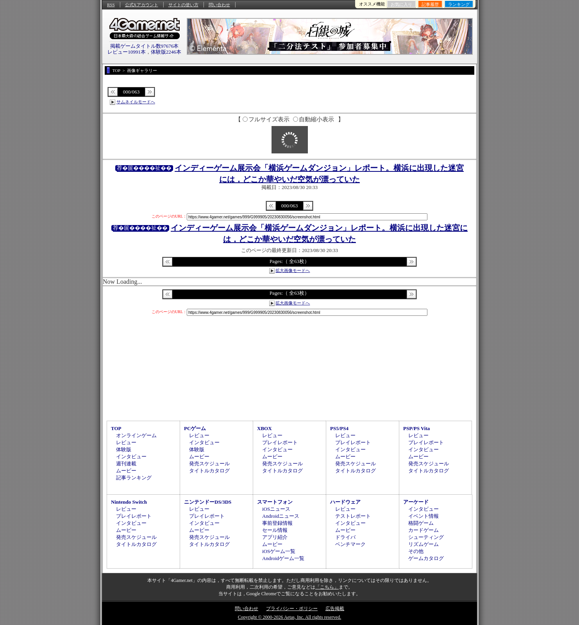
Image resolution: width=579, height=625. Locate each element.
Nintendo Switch (129, 502)
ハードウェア (345, 502)
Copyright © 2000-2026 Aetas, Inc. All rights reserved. (289, 617)
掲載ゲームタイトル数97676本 (144, 46)
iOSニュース (276, 509)
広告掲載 (334, 608)
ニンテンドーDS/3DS (207, 502)
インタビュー (131, 456)
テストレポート (353, 516)
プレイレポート (280, 442)
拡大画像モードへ (292, 270)
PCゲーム (195, 428)
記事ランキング (134, 478)
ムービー (126, 471)
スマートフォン (275, 502)
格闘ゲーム (421, 523)
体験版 (123, 449)
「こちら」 (327, 587)
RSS (111, 4)
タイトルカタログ (209, 471)
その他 (416, 551)
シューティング (426, 537)
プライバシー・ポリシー (292, 608)
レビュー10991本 (126, 52)
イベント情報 (423, 516)
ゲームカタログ (426, 558)
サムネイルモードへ (135, 101)
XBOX (264, 428)
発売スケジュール (209, 463)
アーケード (416, 502)
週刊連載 (126, 463)
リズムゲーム (423, 544)
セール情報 (275, 530)
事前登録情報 (277, 523)
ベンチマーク (350, 544)
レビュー (126, 442)
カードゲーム (423, 530)
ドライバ (345, 537)
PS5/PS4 (339, 428)
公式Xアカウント (141, 4)
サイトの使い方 (183, 4)
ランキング (459, 4)
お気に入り (401, 4)
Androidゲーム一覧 (283, 558)
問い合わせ (219, 4)
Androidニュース (280, 516)
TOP (116, 428)
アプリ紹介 (275, 537)
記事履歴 (430, 4)
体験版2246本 (166, 52)
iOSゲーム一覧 (278, 551)
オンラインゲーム (136, 435)
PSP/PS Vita (416, 428)
